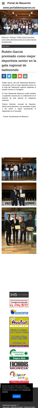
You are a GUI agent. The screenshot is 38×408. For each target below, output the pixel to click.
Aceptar (16, 396)
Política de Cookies (29, 407)
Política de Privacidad (16, 407)
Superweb (14, 405)
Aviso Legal (6, 407)
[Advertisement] (16, 276)
